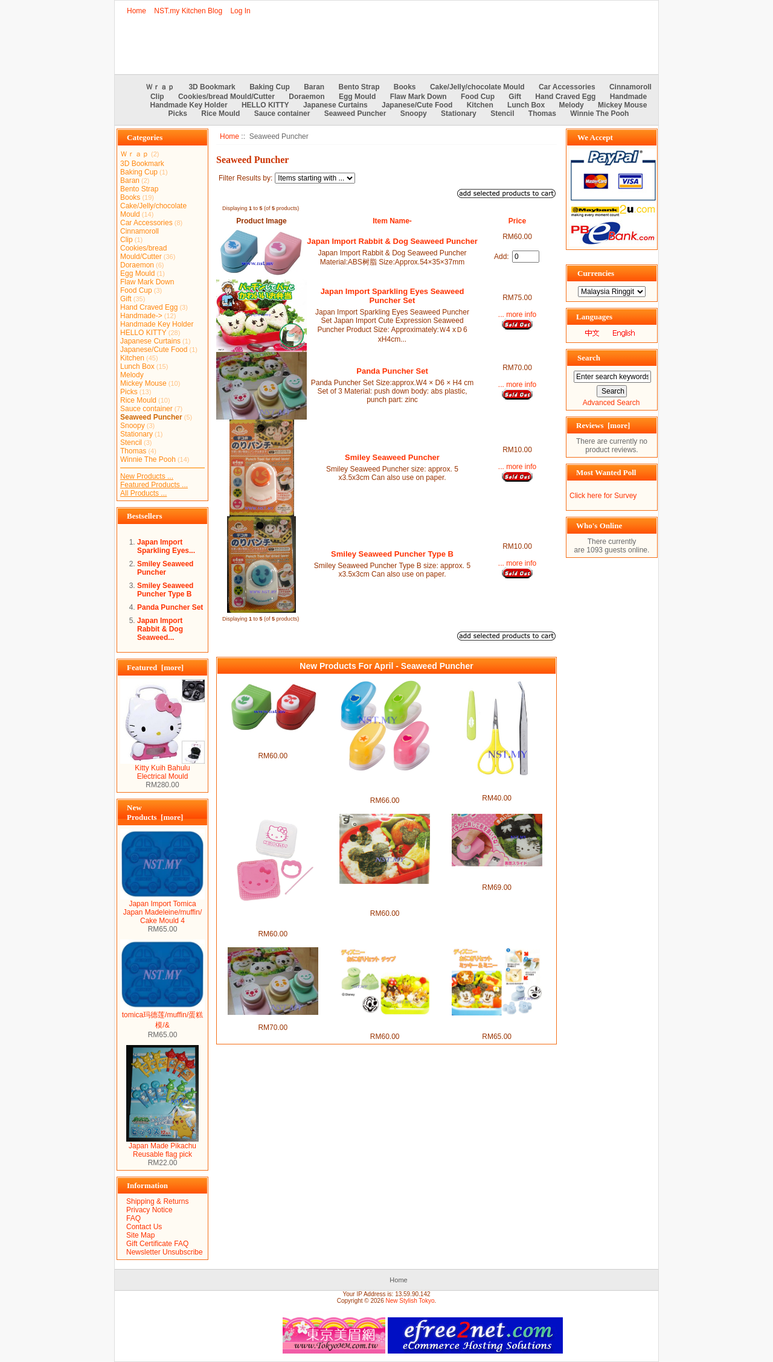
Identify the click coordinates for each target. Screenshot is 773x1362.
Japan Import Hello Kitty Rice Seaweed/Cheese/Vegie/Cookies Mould (273, 917)
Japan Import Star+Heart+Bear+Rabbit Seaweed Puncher (385, 783)
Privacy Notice (149, 1210)
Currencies (595, 273)
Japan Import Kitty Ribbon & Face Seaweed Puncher (497, 874)
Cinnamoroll (630, 87)
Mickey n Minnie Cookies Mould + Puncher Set (496, 1023)
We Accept (595, 137)
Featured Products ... (154, 485)
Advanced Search (611, 402)
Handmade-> (141, 316)
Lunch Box (526, 105)
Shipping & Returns (157, 1201)
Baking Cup (269, 87)
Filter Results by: (245, 178)
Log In (240, 11)
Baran (314, 87)
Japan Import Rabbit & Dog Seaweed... (160, 629)
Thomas (542, 113)
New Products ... (146, 476)
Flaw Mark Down (418, 96)
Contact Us (144, 1227)
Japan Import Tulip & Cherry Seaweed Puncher (272, 743)
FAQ (133, 1218)
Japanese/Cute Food (417, 105)
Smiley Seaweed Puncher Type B (165, 589)
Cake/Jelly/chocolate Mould (477, 87)
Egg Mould (357, 96)
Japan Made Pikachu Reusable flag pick (162, 1147)
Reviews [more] (603, 425)
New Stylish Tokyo (410, 1300)
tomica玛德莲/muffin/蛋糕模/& (162, 1016)
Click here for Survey (603, 495)
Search (588, 357)
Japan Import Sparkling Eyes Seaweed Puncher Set (392, 296)
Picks (177, 113)
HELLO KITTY (265, 105)
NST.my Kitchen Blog (188, 11)
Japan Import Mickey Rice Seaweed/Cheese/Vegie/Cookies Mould (385, 896)
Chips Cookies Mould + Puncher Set (384, 1023)
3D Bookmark (211, 87)
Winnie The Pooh (599, 113)
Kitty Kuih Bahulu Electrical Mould (162, 769)
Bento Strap (359, 87)
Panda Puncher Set (170, 607)
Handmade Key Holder (189, 105)
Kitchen (480, 105)
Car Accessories (567, 87)
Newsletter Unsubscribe (164, 1252)
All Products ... (143, 493)
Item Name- (392, 221)
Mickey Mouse (622, 105)
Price (517, 221)
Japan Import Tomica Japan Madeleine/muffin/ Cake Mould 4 (162, 909)
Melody (571, 105)
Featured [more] (155, 667)
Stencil (502, 113)
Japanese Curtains (335, 105)
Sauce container (282, 113)
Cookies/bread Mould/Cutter (226, 96)
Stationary (458, 113)
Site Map (140, 1235)
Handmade (628, 96)
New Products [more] (155, 812)
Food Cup (478, 96)
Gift (514, 96)
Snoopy (413, 113)
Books (405, 87)
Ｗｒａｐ (160, 87)
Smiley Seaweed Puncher (165, 568)
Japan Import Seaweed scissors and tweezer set (497, 785)
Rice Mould (220, 113)
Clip (157, 96)
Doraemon (306, 96)
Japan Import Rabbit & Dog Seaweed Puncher (392, 241)
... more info (517, 314)
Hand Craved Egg (565, 96)
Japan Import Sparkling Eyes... (166, 546)
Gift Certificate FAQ (157, 1243)
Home (136, 11)
